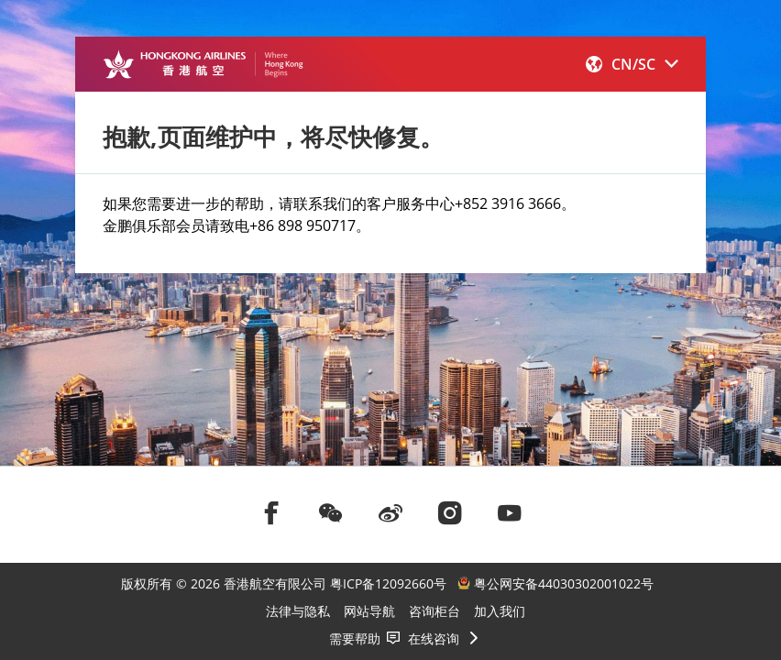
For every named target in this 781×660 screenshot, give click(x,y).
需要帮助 (354, 638)
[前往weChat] (331, 512)
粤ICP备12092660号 (388, 583)
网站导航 (369, 611)
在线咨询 (433, 638)
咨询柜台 (434, 611)
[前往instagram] (450, 512)
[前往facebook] (271, 512)
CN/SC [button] (632, 64)
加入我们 (499, 611)
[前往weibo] (390, 512)
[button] (632, 64)
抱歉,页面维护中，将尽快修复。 (273, 136)
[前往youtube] (509, 512)
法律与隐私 (298, 611)
